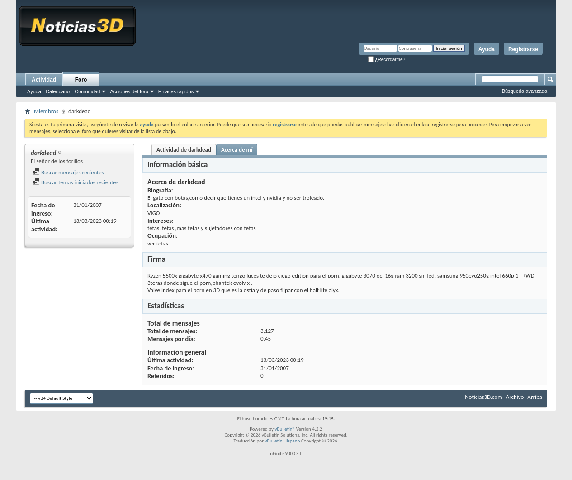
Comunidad (87, 91)
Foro (81, 80)
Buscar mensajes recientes (68, 172)
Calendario (58, 91)
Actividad (44, 80)
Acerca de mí (236, 149)
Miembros (46, 111)
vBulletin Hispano (282, 441)
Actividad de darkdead (183, 149)
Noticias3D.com (483, 397)
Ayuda (486, 49)
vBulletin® (284, 429)
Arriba (534, 397)
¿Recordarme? (386, 59)
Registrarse (523, 49)
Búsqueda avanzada (524, 91)
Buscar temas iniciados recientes (75, 182)
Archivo (515, 397)
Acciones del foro (129, 91)
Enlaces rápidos (176, 91)
